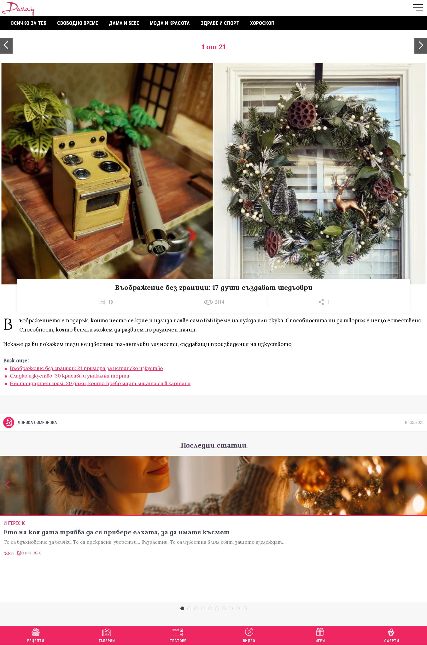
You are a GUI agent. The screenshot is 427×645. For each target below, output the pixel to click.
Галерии (107, 634)
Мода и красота (170, 23)
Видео (249, 634)
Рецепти (35, 634)
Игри (320, 634)
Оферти (391, 634)
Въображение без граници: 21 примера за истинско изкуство (86, 368)
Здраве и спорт (220, 23)
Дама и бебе (124, 23)
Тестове (178, 634)
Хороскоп (262, 23)
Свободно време (77, 23)
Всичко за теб (28, 23)
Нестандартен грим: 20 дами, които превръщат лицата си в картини (100, 383)
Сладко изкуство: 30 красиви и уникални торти (69, 375)
